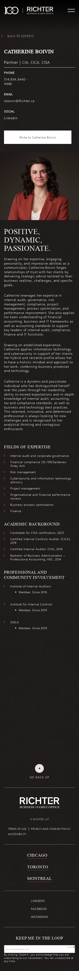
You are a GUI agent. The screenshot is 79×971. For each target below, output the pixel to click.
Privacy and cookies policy (51, 828)
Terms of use (17, 828)
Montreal (39, 878)
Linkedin (38, 901)
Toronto (37, 867)
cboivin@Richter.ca (19, 101)
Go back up (39, 777)
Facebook (39, 909)
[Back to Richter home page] (40, 803)
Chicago (37, 855)
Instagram (39, 917)
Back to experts (20, 36)
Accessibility (17, 834)
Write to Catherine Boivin (37, 137)
